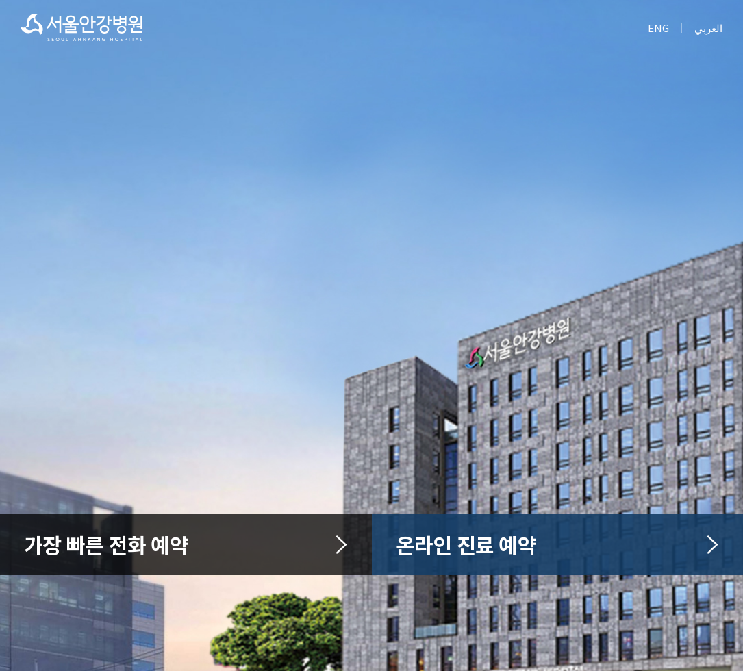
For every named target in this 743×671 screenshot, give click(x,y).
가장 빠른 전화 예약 (186, 544)
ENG (658, 28)
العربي (708, 28)
